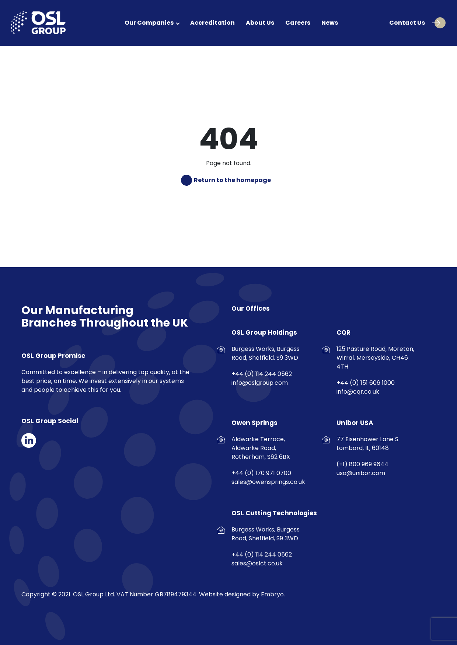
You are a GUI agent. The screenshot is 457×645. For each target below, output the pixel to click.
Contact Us (414, 23)
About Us (260, 22)
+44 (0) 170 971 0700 (261, 473)
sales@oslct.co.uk (257, 563)
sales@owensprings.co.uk (268, 482)
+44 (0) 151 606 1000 (365, 383)
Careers (297, 22)
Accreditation (212, 22)
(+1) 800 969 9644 (362, 464)
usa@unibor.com (360, 473)
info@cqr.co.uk (357, 391)
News (329, 22)
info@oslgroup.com (259, 383)
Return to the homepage (232, 180)
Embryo (272, 594)
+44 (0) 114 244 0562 (261, 374)
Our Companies (149, 22)
